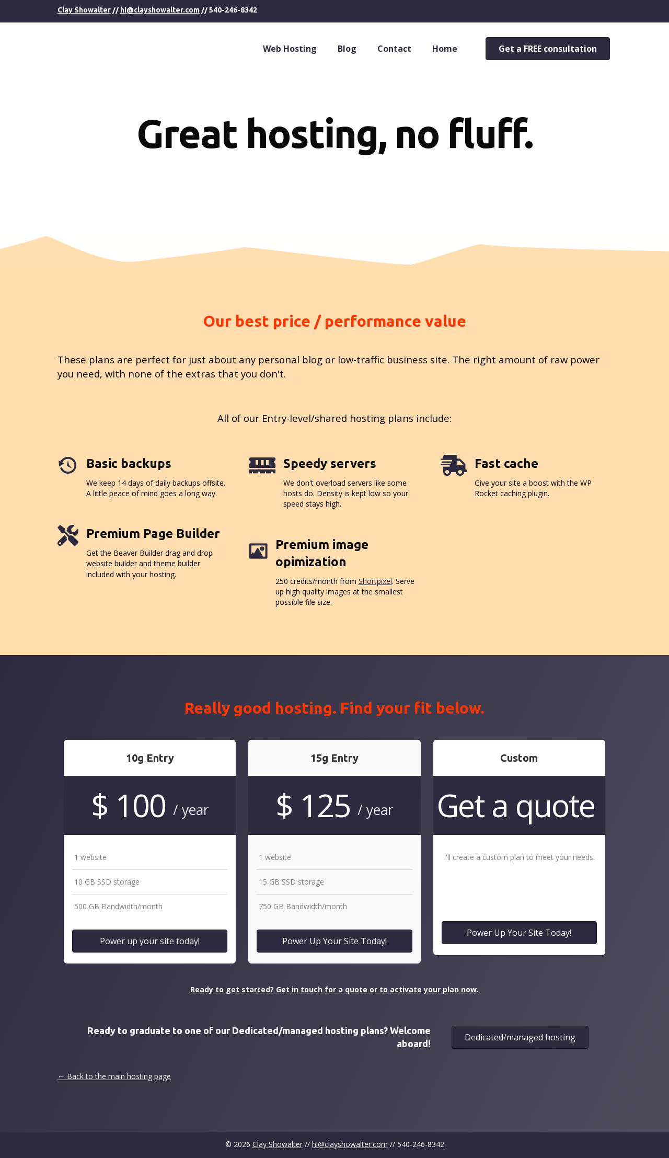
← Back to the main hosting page (114, 1076)
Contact (394, 48)
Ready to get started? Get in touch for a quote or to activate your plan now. (334, 989)
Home (444, 48)
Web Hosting (290, 48)
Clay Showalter (84, 10)
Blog (347, 48)
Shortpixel (375, 581)
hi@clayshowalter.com (160, 10)
